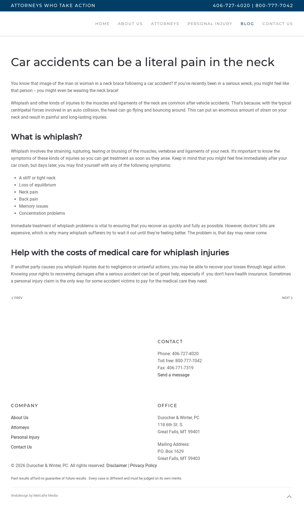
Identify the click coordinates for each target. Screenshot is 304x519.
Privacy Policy (143, 465)
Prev (17, 298)
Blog (247, 23)
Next (287, 298)
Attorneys (165, 23)
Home (102, 23)
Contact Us (277, 23)
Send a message (173, 374)
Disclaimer (116, 465)
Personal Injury (210, 23)
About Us (130, 23)
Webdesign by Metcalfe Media (34, 495)
